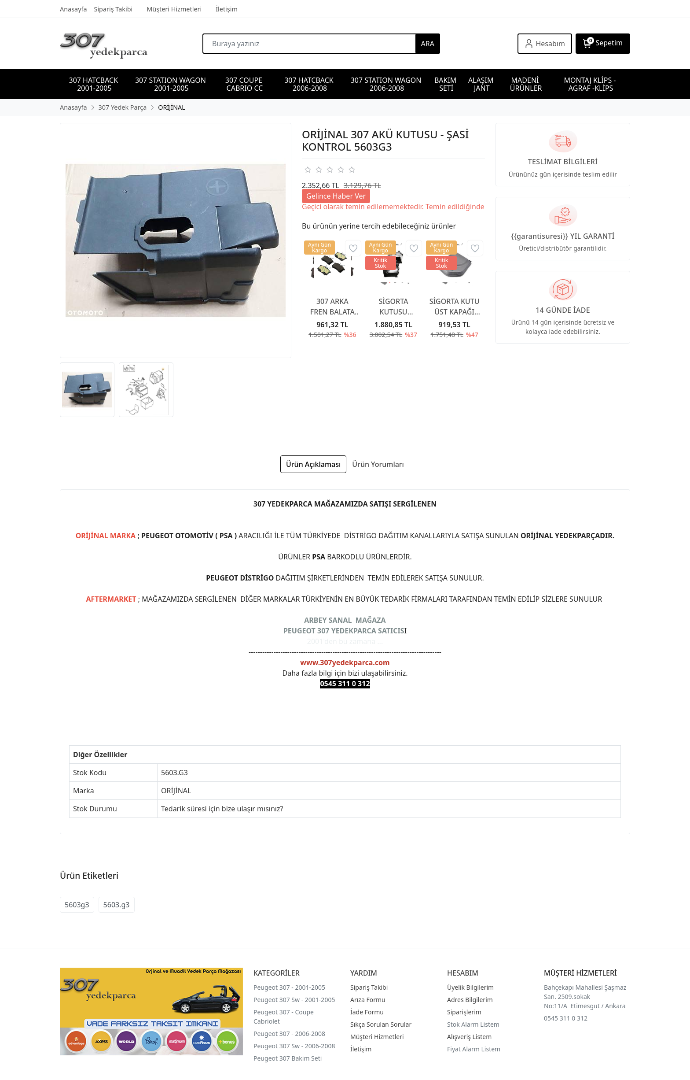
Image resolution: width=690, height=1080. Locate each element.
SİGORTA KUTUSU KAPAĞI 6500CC (393, 306)
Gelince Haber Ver (336, 196)
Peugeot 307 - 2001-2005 (289, 987)
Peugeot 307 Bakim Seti (287, 1058)
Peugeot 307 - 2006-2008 (289, 1033)
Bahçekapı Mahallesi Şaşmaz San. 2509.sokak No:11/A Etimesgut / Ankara (585, 996)
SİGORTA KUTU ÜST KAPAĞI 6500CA (454, 306)
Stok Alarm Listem (473, 1024)
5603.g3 (116, 905)
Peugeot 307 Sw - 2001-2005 (294, 999)
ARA (427, 43)
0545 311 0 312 (565, 1018)
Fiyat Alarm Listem (473, 1049)
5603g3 (77, 905)
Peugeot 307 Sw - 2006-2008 (294, 1046)
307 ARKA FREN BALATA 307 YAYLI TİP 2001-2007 (332, 306)
